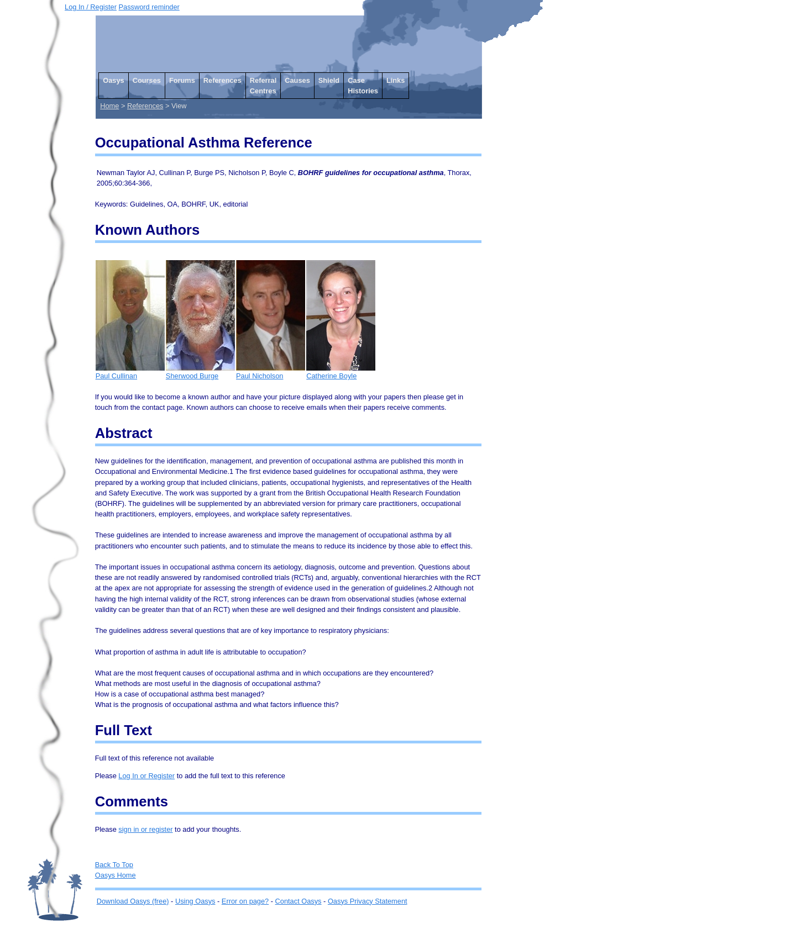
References (222, 80)
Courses (147, 80)
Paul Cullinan (130, 372)
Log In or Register (146, 776)
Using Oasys (195, 901)
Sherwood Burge (200, 372)
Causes (297, 80)
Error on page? (245, 901)
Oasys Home (115, 875)
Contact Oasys (298, 901)
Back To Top (114, 865)
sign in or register (145, 829)
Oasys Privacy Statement (367, 901)
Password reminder (149, 7)
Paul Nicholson (270, 372)
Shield (328, 80)
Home (109, 106)
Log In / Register (91, 7)
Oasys (113, 80)
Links (395, 80)
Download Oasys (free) (133, 901)
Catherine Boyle (340, 372)
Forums (182, 80)
